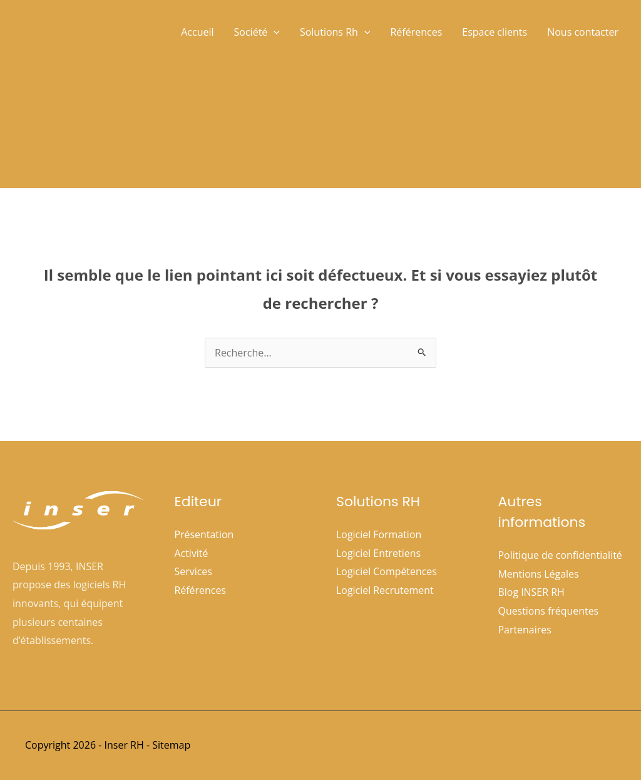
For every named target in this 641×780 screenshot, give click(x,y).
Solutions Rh (335, 32)
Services (194, 571)
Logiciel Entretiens (378, 553)
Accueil (197, 32)
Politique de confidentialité (560, 555)
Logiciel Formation (379, 534)
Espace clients (494, 32)
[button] (273, 32)
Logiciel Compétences (387, 571)
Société (257, 32)
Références (416, 32)
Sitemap (171, 745)
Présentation (204, 534)
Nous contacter (582, 32)
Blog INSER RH (531, 592)
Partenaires (525, 630)
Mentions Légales (539, 574)
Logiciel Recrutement (385, 590)
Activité (191, 553)
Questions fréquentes (548, 611)
